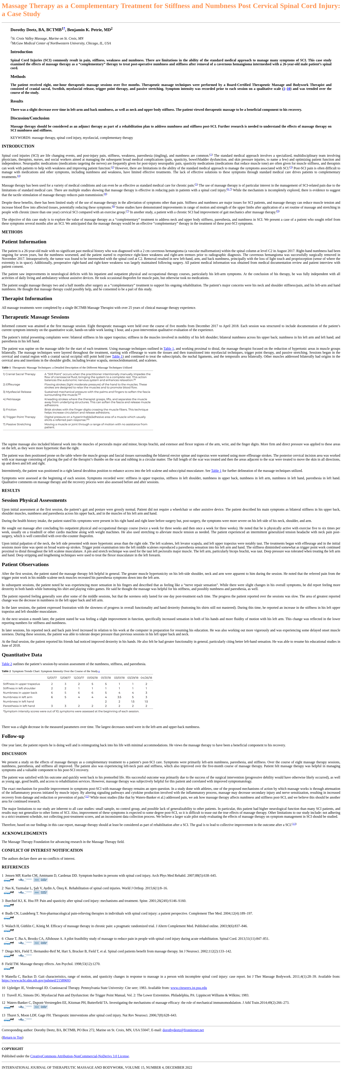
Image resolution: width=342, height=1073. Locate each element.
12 (87, 796)
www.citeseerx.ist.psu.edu (189, 988)
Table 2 (7, 664)
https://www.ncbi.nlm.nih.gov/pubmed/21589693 (36, 980)
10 (288, 89)
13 (294, 823)
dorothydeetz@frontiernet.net (183, 1030)
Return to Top (12, 1037)
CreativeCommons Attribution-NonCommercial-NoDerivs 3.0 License (79, 1056)
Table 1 (169, 348)
